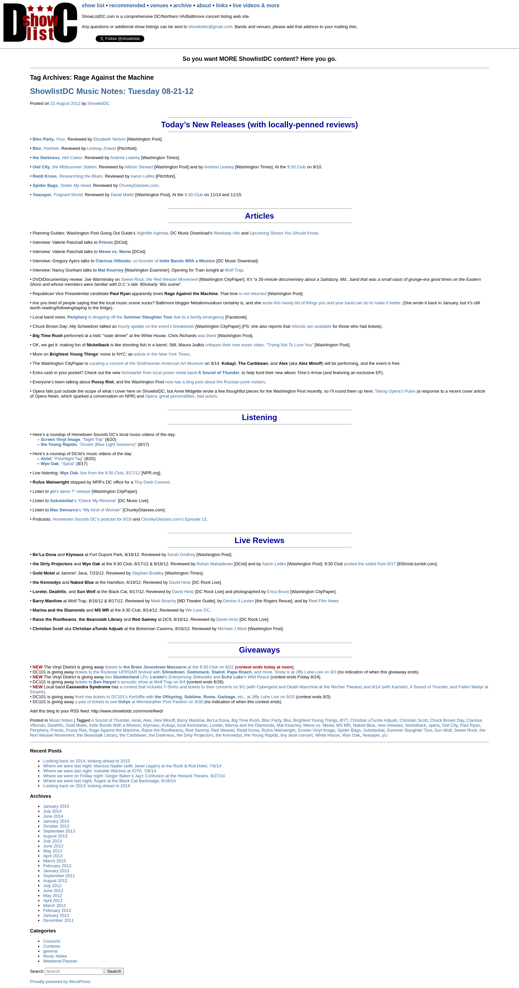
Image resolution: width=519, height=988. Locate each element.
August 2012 (55, 880)
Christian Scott (414, 720)
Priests (57, 730)
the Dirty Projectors (195, 735)
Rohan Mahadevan (214, 563)
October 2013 (56, 826)
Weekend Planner (60, 961)
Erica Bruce (278, 591)
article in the (162, 354)
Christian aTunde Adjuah (373, 720)
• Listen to (40, 509)
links (222, 5)
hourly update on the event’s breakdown (156, 326)
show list (93, 5)
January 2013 (56, 870)
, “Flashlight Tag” (62, 458)
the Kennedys (228, 735)
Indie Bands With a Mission (115, 725)
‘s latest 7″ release (70, 491)
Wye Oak (351, 735)
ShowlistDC (98, 103)
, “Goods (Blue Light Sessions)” (89, 444)
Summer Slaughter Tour (409, 730)
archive (182, 5)
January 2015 (56, 806)
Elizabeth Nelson (109, 139)
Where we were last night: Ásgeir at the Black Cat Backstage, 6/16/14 (109, 780)
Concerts (51, 941)
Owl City (449, 725)
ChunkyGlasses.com (138, 185)
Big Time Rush (245, 720)
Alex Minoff (164, 720)
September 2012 (59, 875)
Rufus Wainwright (278, 730)
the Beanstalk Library (97, 735)
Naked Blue (364, 725)
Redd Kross (248, 730)
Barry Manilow (190, 720)
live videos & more (256, 5)
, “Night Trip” (72, 439)
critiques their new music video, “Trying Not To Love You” (259, 344)
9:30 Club (296, 166)
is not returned (252, 293)
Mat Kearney (289, 725)
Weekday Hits (226, 233)
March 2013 (54, 860)
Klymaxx (151, 725)
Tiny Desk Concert (151, 482)
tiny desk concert (296, 735)
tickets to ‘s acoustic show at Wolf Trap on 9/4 (130, 681)
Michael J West (232, 628)
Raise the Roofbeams (162, 730)
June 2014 (53, 816)
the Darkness (161, 735)
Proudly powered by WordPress (60, 981)
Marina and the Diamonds (249, 725)
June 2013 (53, 845)
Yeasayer (371, 735)
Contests (51, 946)
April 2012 (53, 900)
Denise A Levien (238, 600)
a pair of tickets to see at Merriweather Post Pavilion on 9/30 (139, 701)
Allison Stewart (138, 166)
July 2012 (52, 885)
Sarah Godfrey (181, 554)
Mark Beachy (163, 600)
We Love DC (197, 610)
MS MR (343, 725)
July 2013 (52, 840)
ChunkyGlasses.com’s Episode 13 (173, 519)
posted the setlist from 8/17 (370, 563)
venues (159, 5)
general (50, 951)
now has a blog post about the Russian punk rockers (215, 381)
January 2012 (56, 915)
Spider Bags (349, 730)
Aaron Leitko (142, 176)
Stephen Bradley (148, 573)
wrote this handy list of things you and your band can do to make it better (331, 302)
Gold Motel (76, 725)
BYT (344, 720)
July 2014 (52, 811)
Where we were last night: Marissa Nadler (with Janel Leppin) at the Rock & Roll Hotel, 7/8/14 (132, 765)
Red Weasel (223, 730)
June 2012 (53, 890)
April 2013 (53, 855)
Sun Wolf (443, 730)
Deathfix (56, 725)
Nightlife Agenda (152, 233)
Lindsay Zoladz (101, 148)
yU (384, 735)
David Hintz (180, 582)
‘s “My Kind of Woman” (85, 509)
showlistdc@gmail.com (210, 26)
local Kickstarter (192, 725)
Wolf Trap (234, 270)
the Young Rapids (261, 735)
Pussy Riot (76, 730)
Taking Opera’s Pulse (395, 391)
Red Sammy (197, 730)
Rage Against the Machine (114, 730)
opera (434, 725)
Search (36, 971)
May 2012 (52, 895)
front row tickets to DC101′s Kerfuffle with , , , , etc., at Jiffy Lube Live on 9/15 (185, 696)
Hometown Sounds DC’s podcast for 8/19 (92, 519)
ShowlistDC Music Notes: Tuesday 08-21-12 (111, 91)
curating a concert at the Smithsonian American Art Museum (146, 363)
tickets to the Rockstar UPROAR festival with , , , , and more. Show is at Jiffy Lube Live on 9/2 (205, 671)
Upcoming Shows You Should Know (284, 233)
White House (327, 735)
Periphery (39, 730)
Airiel (136, 720)
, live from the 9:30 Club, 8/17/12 (100, 472)
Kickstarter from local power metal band (180, 372)
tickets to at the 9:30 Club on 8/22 (169, 667)
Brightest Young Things (315, 720)
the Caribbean (133, 735)
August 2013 (55, 836)
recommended (127, 5)
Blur (287, 720)
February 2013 (57, 865)
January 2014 (56, 821)
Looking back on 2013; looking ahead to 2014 (86, 785)
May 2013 (52, 850)
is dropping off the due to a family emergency (145, 317)
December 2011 (58, 920)
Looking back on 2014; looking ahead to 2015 (86, 760)
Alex (147, 720)
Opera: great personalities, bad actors (181, 396)
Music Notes (61, 720)
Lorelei (216, 725)
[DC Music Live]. (133, 500)
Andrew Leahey (125, 157)
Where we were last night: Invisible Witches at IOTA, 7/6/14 (99, 770)
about (204, 5)
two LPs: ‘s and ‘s (187, 676)
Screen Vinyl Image (316, 730)
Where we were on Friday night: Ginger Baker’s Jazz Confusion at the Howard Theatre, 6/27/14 (134, 775)
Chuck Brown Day (447, 720)
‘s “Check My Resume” (83, 500)
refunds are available (311, 326)
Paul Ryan (470, 725)
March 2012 (54, 905)
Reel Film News (324, 600)
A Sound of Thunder (110, 720)
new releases (390, 725)
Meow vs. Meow (318, 725)
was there (207, 335)
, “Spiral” (58, 463)
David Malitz (122, 194)
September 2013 (59, 831)
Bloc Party (271, 720)
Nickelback (415, 725)
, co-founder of (155, 260)
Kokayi (168, 725)
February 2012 (57, 910)
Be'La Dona (218, 720)
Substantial (373, 730)
